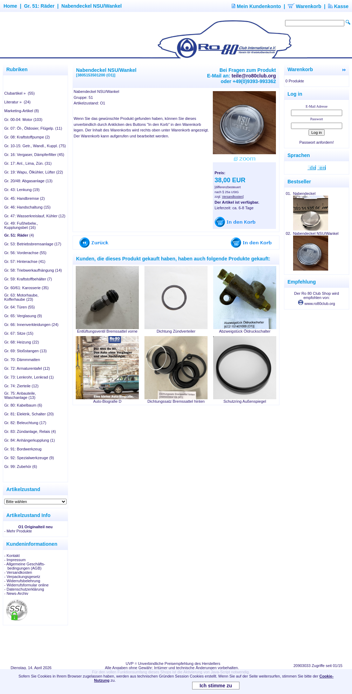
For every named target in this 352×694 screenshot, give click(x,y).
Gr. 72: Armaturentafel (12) (27, 368)
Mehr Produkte (19, 531)
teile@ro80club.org (254, 76)
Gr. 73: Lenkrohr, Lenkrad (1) (29, 377)
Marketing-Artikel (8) (21, 111)
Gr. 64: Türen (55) (19, 307)
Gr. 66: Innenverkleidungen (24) (31, 324)
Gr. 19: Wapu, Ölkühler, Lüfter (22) (33, 172)
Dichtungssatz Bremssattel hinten (175, 401)
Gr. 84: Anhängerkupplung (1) (29, 440)
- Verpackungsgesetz (22, 576)
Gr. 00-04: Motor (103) (23, 119)
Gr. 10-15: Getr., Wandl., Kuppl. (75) (35, 146)
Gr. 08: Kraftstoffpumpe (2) (27, 137)
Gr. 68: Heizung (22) (21, 342)
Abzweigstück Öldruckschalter (245, 331)
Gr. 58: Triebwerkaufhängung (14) (33, 270)
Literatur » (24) (17, 102)
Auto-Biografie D (107, 401)
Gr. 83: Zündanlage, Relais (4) (30, 431)
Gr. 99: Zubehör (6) (20, 466)
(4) (19, 235)
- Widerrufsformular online (26, 585)
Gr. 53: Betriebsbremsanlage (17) (32, 244)
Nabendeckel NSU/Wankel (91, 6)
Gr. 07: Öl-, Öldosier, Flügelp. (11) (33, 128)
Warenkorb (304, 6)
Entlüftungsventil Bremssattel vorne (107, 331)
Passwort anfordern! (316, 142)
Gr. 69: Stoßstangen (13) (25, 351)
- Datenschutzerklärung (24, 589)
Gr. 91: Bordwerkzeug (22, 449)
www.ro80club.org (316, 303)
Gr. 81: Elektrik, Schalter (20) (29, 414)
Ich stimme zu (215, 685)
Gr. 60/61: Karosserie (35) (26, 288)
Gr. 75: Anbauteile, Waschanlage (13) (20, 395)
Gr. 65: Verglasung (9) (23, 316)
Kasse (338, 6)
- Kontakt (12, 555)
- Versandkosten (18, 572)
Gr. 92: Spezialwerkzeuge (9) (29, 458)
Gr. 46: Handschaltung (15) (27, 207)
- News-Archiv (16, 593)
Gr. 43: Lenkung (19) (22, 190)
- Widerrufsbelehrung (22, 581)
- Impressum (15, 560)
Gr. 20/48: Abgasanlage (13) (28, 181)
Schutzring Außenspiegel (244, 401)
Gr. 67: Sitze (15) (18, 333)
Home (10, 6)
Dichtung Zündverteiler (176, 331)
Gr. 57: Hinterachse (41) (24, 261)
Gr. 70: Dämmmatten (22, 360)
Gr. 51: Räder (39, 6)
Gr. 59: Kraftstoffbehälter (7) (28, 279)
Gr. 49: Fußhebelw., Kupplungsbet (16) (21, 225)
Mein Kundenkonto (256, 6)
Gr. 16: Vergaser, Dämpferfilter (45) (34, 154)
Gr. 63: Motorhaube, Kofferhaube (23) (21, 297)
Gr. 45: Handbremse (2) (24, 198)
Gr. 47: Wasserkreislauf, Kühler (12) (34, 216)
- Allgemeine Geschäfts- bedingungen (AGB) (24, 566)
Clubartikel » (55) (19, 93)
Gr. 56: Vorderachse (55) (25, 253)
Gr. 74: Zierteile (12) (21, 386)
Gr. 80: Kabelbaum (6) (23, 405)
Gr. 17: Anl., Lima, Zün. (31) (28, 163)
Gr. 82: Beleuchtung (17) (25, 423)
